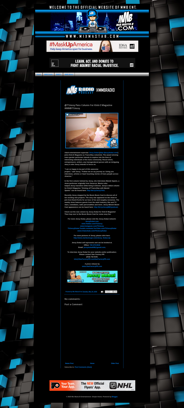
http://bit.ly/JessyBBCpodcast (106, 207)
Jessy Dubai (94, 153)
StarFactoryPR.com (102, 259)
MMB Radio (48, 74)
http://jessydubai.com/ (109, 153)
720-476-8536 (95, 245)
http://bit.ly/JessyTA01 (96, 190)
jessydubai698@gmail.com (94, 247)
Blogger (115, 397)
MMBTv (58, 74)
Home (39, 74)
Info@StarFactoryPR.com (84, 259)
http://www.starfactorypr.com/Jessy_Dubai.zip (92, 238)
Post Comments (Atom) (83, 367)
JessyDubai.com (92, 221)
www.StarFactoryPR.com (92, 266)
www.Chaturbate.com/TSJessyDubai (92, 231)
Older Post (115, 363)
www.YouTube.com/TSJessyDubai (102, 228)
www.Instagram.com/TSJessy (92, 226)
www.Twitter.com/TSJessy (92, 224)
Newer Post (69, 363)
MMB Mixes (69, 74)
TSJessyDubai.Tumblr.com (78, 228)
